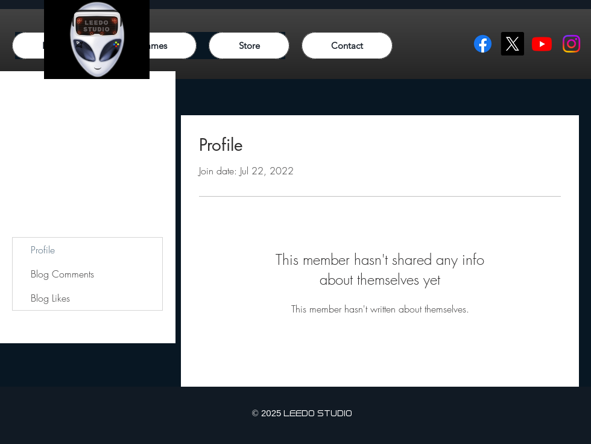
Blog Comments (62, 274)
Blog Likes (50, 298)
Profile (43, 249)
